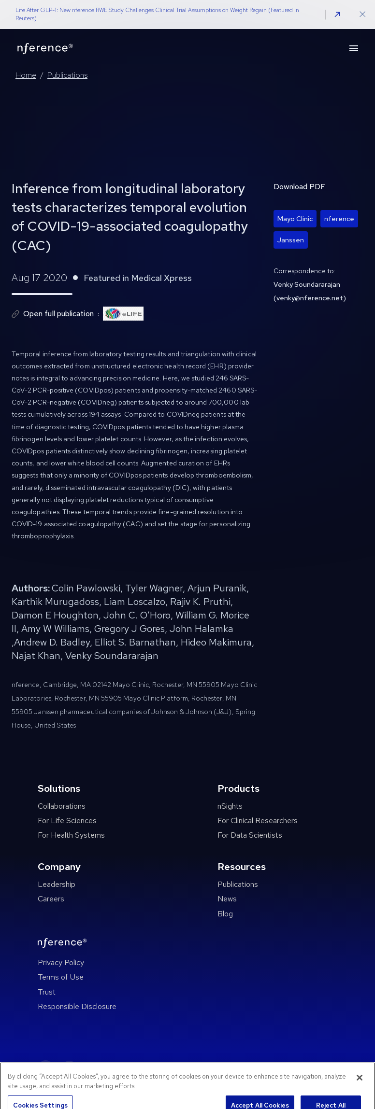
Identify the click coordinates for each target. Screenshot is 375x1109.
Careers (51, 899)
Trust (47, 992)
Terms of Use (61, 977)
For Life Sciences (67, 820)
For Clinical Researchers (257, 820)
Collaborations (62, 806)
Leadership (56, 884)
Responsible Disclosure (77, 1006)
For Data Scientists (249, 835)
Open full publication (58, 314)
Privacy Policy (61, 962)
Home (25, 75)
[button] (337, 14)
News (227, 899)
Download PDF (300, 187)
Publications (67, 75)
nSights (230, 806)
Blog (225, 914)
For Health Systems (71, 835)
